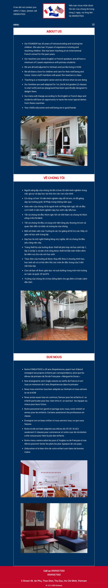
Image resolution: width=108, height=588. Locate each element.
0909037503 (19, 14)
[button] (92, 25)
